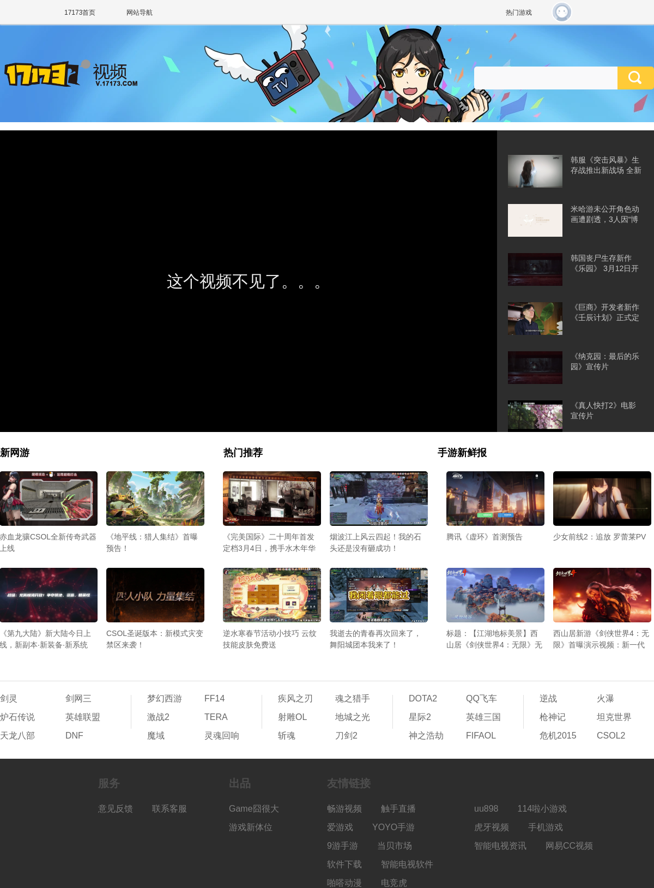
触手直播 (398, 808)
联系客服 (169, 808)
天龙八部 (17, 735)
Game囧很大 (254, 808)
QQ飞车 (481, 698)
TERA (216, 717)
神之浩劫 (426, 735)
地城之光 (352, 717)
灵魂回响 (221, 735)
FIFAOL (481, 735)
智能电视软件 (407, 864)
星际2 (420, 717)
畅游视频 (344, 808)
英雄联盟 (82, 717)
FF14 (214, 698)
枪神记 (553, 717)
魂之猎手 (352, 698)
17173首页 (79, 12)
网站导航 (139, 12)
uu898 (486, 808)
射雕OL (292, 717)
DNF (74, 735)
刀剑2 (346, 735)
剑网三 (78, 698)
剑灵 (8, 698)
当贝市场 (394, 845)
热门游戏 (519, 12)
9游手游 (342, 845)
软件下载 (344, 864)
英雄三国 (483, 717)
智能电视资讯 (500, 845)
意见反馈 (115, 808)
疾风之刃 (295, 698)
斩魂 (286, 735)
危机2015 (558, 735)
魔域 (156, 735)
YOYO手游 (393, 827)
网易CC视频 (569, 845)
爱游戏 (340, 827)
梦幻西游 (164, 698)
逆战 (548, 698)
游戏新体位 (250, 827)
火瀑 (605, 698)
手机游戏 (545, 827)
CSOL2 (611, 735)
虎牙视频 (491, 827)
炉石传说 (17, 717)
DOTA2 (423, 698)
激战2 (158, 717)
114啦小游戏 (542, 808)
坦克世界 (614, 717)
